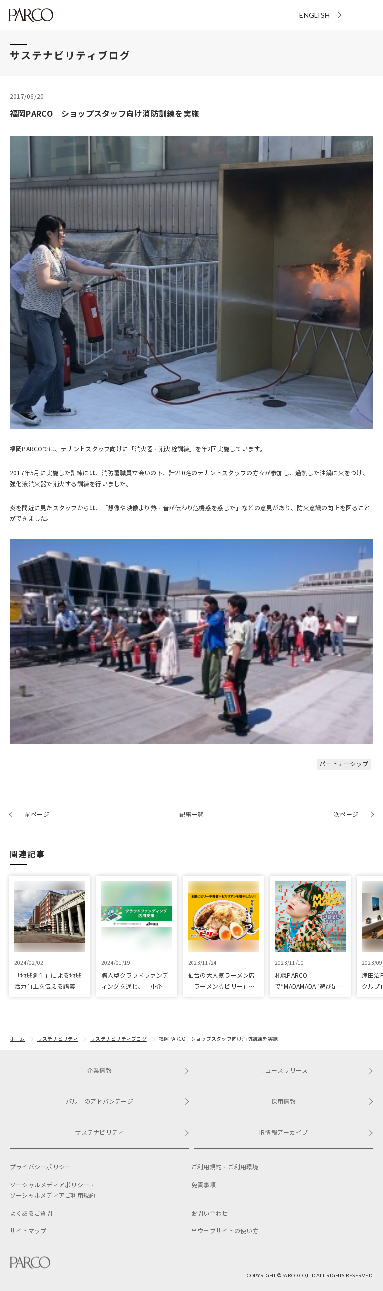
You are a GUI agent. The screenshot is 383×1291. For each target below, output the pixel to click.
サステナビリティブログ (118, 1039)
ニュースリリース (316, 1070)
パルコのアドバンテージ (127, 1101)
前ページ (37, 814)
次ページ (346, 814)
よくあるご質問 (31, 1213)
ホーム (17, 1039)
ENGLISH (314, 15)
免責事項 (204, 1185)
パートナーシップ (343, 764)
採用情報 (322, 1101)
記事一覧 (191, 814)
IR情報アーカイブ (316, 1132)
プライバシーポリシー (40, 1167)
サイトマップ (28, 1231)
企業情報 (138, 1070)
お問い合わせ (210, 1213)
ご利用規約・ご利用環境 (225, 1167)
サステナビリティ (57, 1039)
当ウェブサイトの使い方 (225, 1231)
